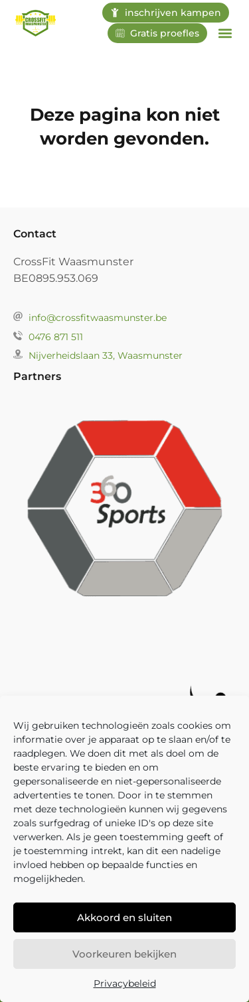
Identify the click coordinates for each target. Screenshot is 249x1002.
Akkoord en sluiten (124, 919)
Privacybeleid (125, 985)
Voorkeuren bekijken (124, 956)
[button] (225, 33)
